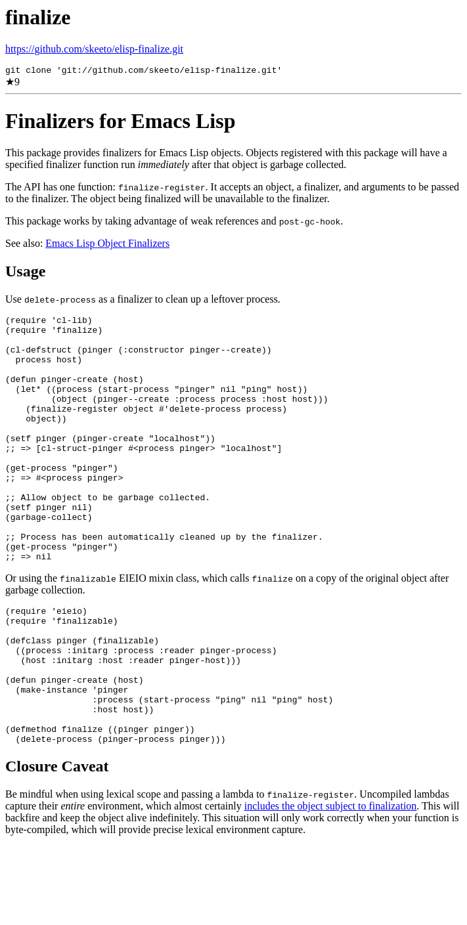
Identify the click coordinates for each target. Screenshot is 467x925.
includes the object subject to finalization (330, 884)
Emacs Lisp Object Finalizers (107, 245)
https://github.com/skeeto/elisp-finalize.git (94, 48)
